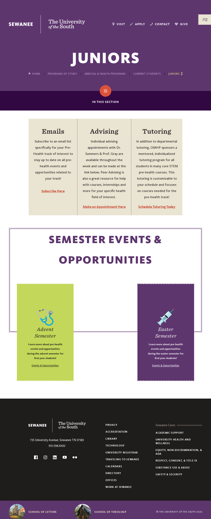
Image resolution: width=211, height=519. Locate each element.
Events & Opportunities (45, 365)
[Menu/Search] (205, 19)
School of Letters (42, 512)
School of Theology (110, 512)
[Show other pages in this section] (175, 73)
